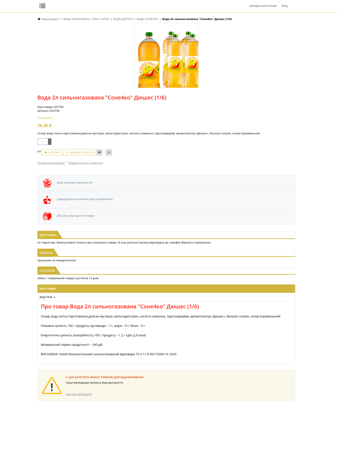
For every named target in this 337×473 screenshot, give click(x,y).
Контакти (109, 3)
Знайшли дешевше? (143, 116)
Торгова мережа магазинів (166, 335)
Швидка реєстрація (263, 3)
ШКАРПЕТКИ (225, 426)
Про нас (47, 3)
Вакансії (87, 3)
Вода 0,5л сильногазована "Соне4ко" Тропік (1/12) (256, 195)
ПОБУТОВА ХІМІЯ (228, 430)
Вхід (285, 3)
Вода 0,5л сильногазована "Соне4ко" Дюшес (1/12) (81, 195)
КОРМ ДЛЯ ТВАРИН (122, 434)
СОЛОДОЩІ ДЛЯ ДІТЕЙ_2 (197, 417)
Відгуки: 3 (129, 252)
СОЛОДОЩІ (189, 413)
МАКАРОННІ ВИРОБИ (123, 438)
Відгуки (67, 3)
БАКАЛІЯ (42, 438)
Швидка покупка (190, 107)
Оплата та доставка (129, 45)
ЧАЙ (40, 430)
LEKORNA (79, 413)
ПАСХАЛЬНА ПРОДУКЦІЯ (161, 430)
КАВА (40, 434)
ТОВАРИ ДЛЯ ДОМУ (194, 430)
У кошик (163, 107)
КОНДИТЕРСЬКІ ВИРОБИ (125, 422)
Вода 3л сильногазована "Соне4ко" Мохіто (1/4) (168, 193)
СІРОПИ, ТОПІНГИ (121, 426)
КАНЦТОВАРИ (226, 422)
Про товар (109, 252)
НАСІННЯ (79, 417)
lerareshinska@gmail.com (72, 463)
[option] (80, 99)
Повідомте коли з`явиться (177, 116)
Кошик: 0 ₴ (269, 45)
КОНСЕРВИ (116, 430)
